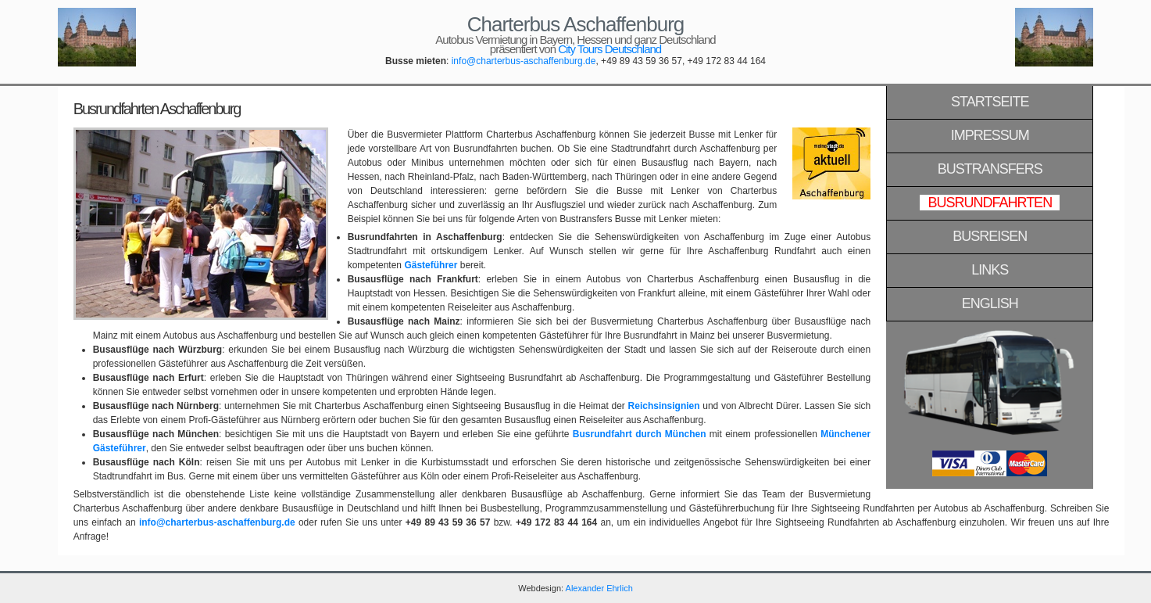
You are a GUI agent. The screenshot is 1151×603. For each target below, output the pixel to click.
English (990, 303)
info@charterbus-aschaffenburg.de (524, 61)
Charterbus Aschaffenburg (576, 24)
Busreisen (990, 236)
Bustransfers (990, 169)
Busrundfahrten (990, 202)
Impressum (990, 135)
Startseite (989, 101)
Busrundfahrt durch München (639, 434)
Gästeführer (430, 265)
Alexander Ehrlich (599, 588)
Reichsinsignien (664, 405)
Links (989, 270)
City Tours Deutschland (609, 49)
